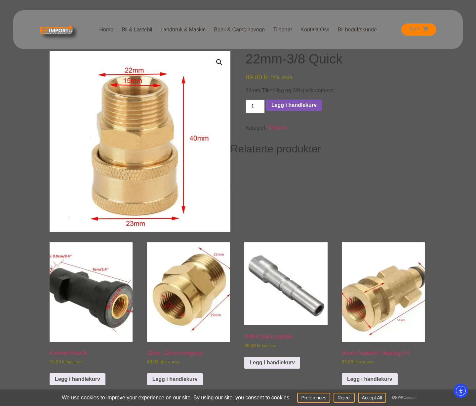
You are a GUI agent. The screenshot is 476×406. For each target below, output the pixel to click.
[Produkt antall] (255, 106)
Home (106, 29)
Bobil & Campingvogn (239, 29)
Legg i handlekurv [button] (77, 379)
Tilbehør (282, 29)
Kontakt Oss (314, 29)
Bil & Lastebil (137, 29)
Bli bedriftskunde (357, 29)
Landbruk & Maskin (183, 29)
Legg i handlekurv (294, 105)
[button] (219, 62)
